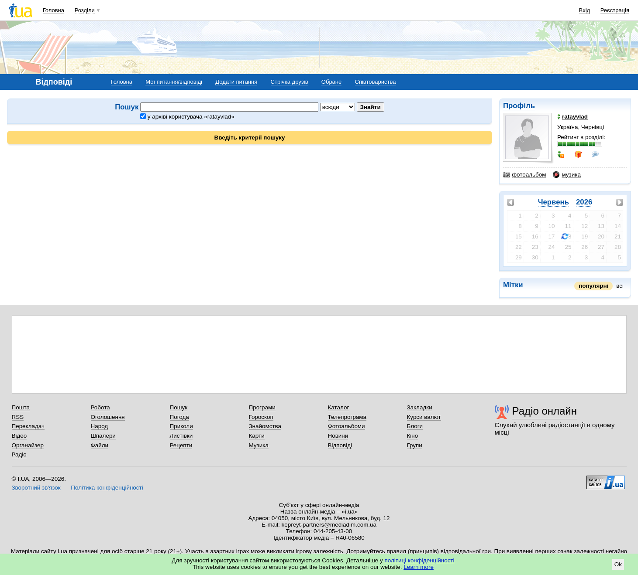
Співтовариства (375, 81)
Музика (259, 445)
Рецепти (181, 445)
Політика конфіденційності (107, 487)
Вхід (584, 10)
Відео (19, 435)
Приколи (181, 426)
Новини (338, 435)
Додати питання (236, 81)
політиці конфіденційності (420, 560)
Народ (99, 426)
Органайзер (28, 445)
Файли (100, 445)
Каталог (338, 407)
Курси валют (424, 417)
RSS (18, 417)
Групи (414, 445)
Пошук (179, 407)
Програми (262, 407)
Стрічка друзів (289, 81)
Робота (100, 407)
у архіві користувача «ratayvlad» (187, 116)
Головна (53, 10)
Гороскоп (261, 417)
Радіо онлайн (544, 411)
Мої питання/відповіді (173, 81)
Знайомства (265, 426)
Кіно (412, 435)
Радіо (19, 454)
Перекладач (28, 426)
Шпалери (103, 435)
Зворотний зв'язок (36, 487)
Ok (618, 564)
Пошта (21, 407)
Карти (257, 435)
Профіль (519, 106)
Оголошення (108, 417)
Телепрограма (347, 417)
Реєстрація (614, 10)
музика (566, 174)
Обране (331, 81)
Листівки (181, 435)
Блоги (415, 426)
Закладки (419, 407)
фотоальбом (524, 174)
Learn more (418, 567)
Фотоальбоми (346, 426)
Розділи (85, 10)
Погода (179, 417)
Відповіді (340, 445)
